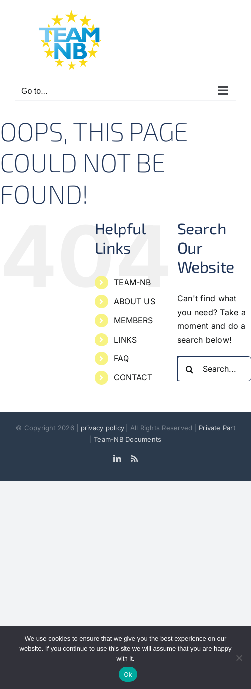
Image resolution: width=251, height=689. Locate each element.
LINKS (125, 339)
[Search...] (214, 368)
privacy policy (103, 428)
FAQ (121, 358)
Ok (128, 674)
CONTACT (133, 377)
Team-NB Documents (127, 439)
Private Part (217, 428)
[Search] (189, 368)
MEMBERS (133, 320)
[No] (239, 658)
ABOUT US (134, 301)
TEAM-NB (132, 282)
